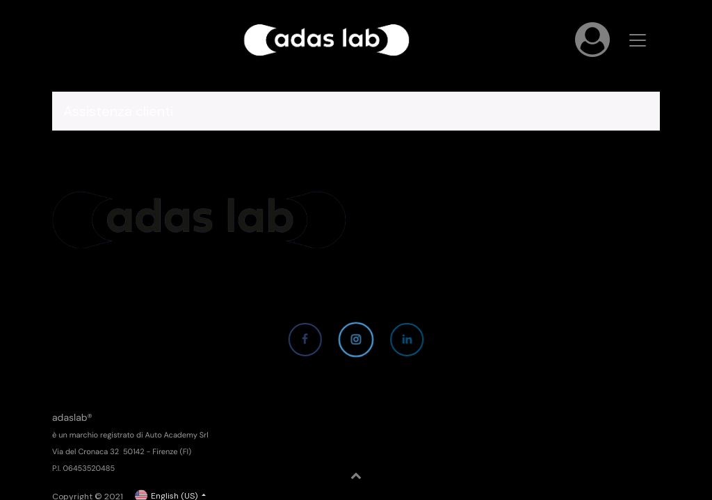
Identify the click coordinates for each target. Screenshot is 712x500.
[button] (356, 475)
